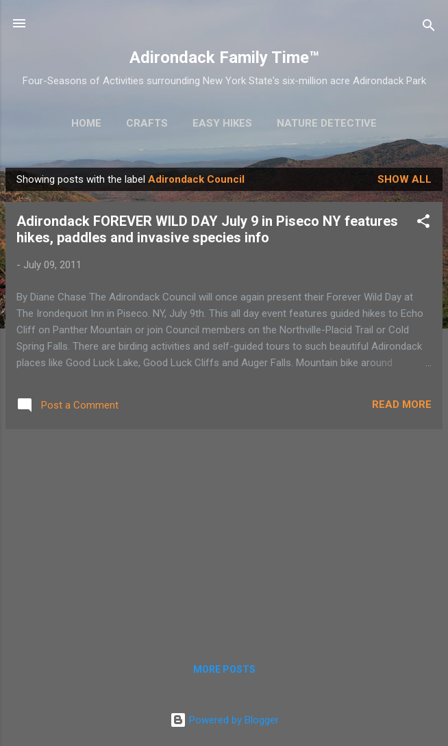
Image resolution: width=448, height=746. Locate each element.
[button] (423, 223)
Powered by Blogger (224, 720)
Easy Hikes (222, 123)
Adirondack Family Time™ (224, 57)
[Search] (429, 28)
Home (86, 123)
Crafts (147, 123)
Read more (402, 404)
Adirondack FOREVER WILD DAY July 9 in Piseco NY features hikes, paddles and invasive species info (207, 229)
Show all (404, 179)
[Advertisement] (224, 536)
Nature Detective (327, 123)
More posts (224, 669)
